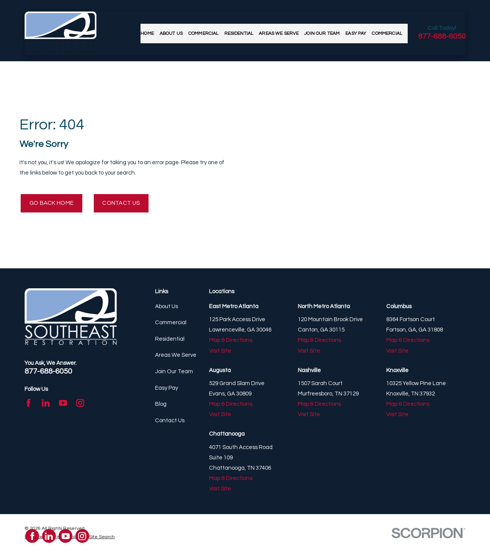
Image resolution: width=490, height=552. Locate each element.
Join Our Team (174, 371)
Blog (161, 404)
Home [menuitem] (147, 33)
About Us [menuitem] (171, 33)
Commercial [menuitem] (203, 33)
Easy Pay (166, 388)
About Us (166, 306)
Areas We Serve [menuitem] (279, 33)
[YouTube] (63, 403)
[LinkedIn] (46, 403)
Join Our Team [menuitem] (322, 33)
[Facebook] (28, 403)
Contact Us (121, 203)
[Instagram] (80, 403)
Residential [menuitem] (238, 33)
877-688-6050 (442, 36)
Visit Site (220, 351)
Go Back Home (51, 203)
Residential (170, 339)
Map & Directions (230, 340)
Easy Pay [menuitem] (355, 33)
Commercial (170, 322)
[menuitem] (102, 537)
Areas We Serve (175, 355)
